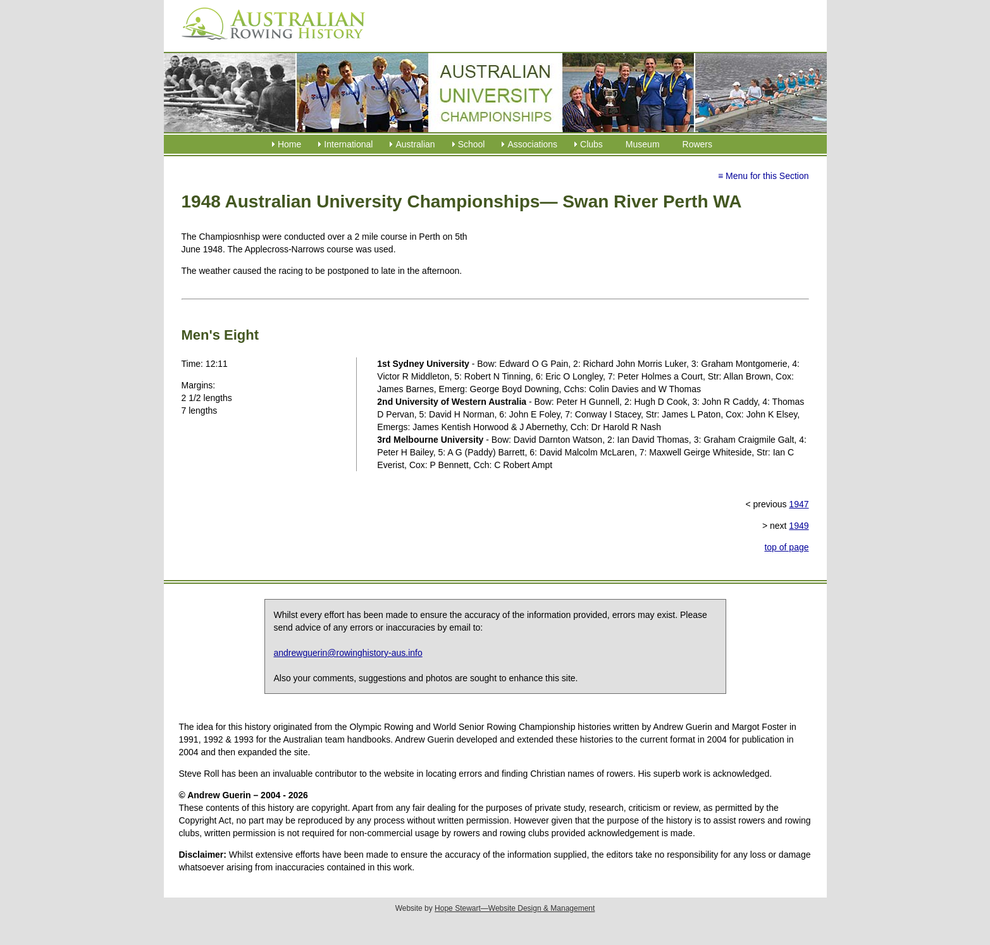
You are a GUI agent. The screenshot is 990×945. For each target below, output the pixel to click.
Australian (415, 144)
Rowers (697, 144)
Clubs (591, 144)
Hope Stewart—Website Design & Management (515, 908)
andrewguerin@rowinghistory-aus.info (348, 653)
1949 (798, 526)
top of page (786, 547)
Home (289, 144)
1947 (798, 504)
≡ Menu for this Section (763, 176)
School (471, 144)
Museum (643, 144)
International (348, 144)
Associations (532, 144)
